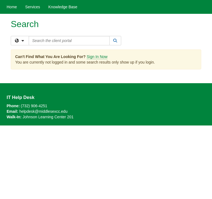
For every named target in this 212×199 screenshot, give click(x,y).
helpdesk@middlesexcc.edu (43, 111)
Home (12, 7)
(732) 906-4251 (34, 106)
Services (32, 7)
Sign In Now (97, 56)
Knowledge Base (62, 7)
